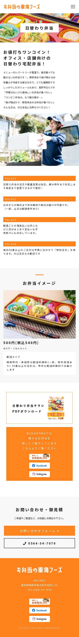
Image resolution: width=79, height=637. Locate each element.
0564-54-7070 (39, 543)
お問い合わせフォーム (39, 531)
